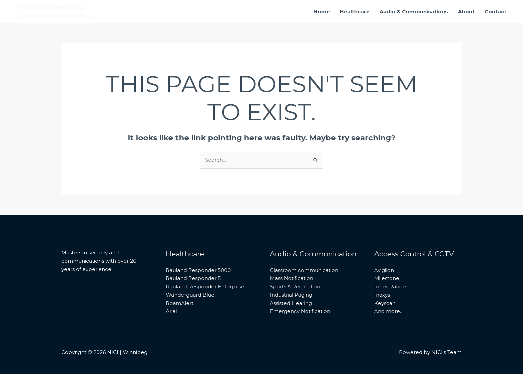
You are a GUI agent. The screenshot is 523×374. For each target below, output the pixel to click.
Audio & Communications (414, 11)
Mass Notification (291, 278)
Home (322, 11)
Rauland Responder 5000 (198, 270)
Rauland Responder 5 (193, 278)
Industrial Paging (291, 295)
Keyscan (385, 303)
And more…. (389, 311)
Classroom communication (304, 270)
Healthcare (355, 11)
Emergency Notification (300, 311)
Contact (495, 11)
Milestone (386, 278)
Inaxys (382, 295)
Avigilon (384, 270)
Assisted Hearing (291, 303)
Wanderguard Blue (190, 295)
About (466, 11)
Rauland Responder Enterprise (205, 286)
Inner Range (390, 286)
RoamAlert (179, 303)
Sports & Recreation (295, 286)
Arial (171, 311)
